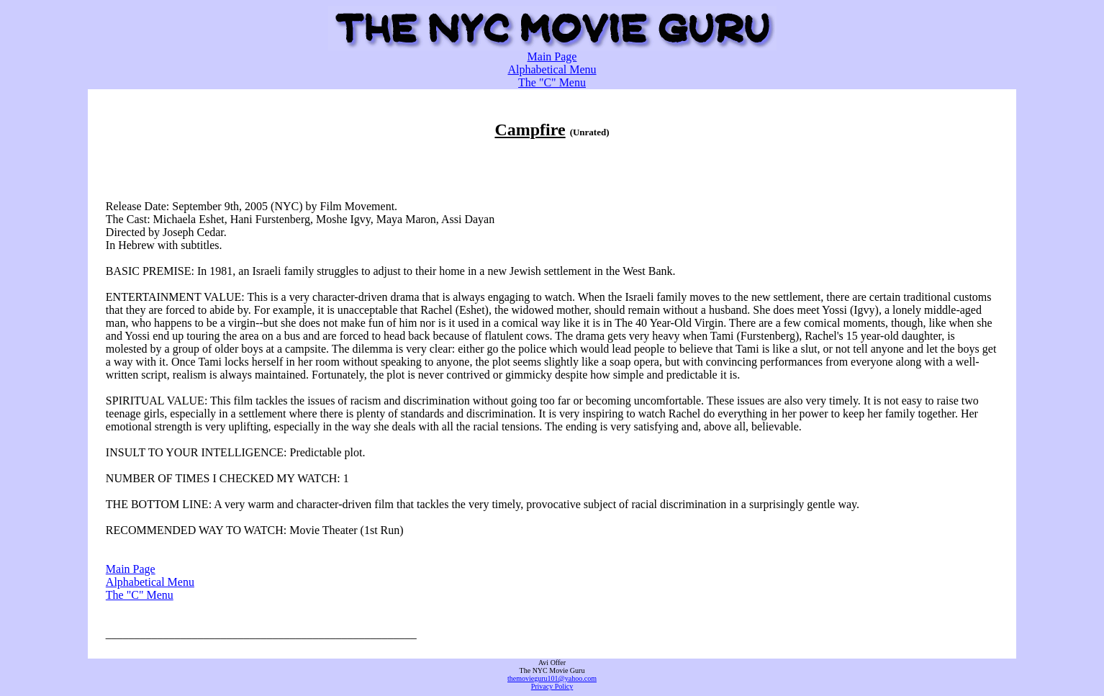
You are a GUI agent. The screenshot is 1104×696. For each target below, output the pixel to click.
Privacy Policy (552, 686)
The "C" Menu (552, 82)
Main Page (552, 56)
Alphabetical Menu (551, 69)
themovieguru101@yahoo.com (552, 678)
